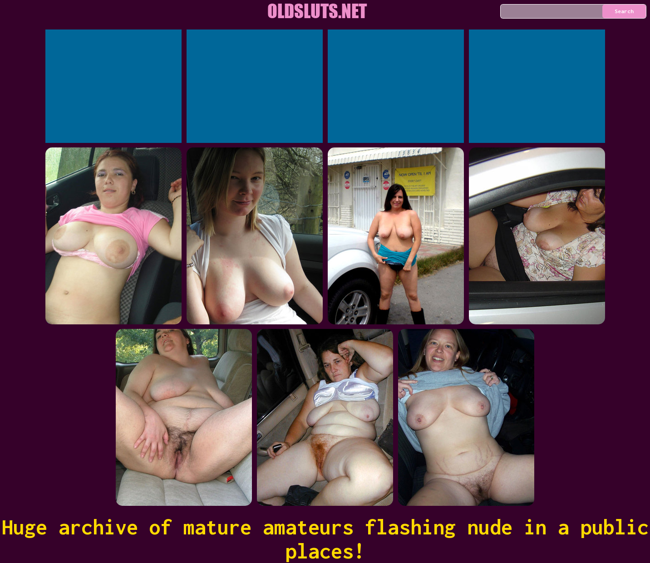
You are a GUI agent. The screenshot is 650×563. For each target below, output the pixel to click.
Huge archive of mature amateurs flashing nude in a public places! (325, 539)
